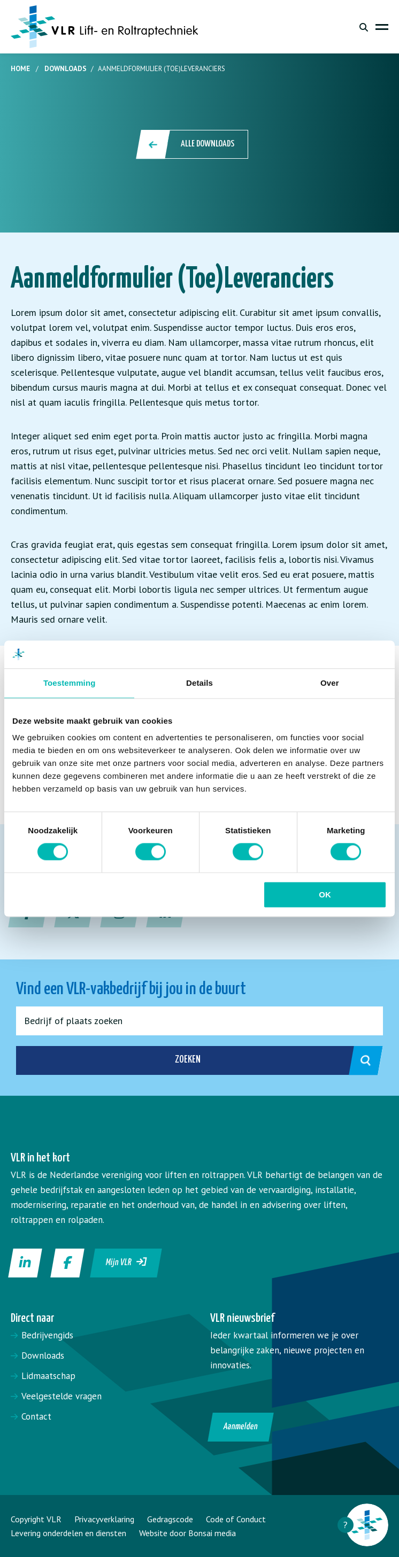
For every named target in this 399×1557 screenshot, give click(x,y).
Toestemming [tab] (69, 682)
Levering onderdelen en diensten (68, 1533)
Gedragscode (170, 1519)
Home (20, 68)
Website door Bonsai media (187, 1533)
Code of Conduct (236, 1519)
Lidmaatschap (48, 1376)
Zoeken (267, 1060)
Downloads (65, 68)
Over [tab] (329, 682)
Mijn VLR (126, 1262)
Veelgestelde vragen (61, 1396)
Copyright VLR (36, 1519)
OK (325, 894)
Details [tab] (199, 682)
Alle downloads (192, 144)
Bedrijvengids (47, 1335)
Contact (36, 1416)
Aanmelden (241, 1426)
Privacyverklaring (104, 1519)
